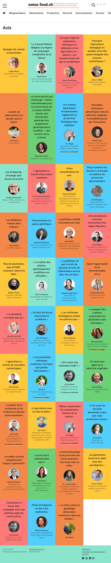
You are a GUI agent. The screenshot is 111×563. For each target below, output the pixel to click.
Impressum (86, 549)
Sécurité (67, 13)
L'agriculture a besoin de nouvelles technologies (14, 365)
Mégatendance (17, 13)
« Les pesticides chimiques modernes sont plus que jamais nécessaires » (42, 364)
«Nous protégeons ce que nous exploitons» (41, 508)
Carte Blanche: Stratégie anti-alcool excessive (14, 175)
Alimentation (36, 13)
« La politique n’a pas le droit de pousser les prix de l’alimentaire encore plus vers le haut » (69, 268)
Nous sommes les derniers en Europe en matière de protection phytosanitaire (97, 174)
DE (98, 4)
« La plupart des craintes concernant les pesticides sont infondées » (97, 316)
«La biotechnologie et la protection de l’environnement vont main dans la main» (69, 459)
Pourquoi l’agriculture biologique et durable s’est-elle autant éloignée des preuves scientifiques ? (97, 51)
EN (104, 4)
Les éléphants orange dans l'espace (14, 223)
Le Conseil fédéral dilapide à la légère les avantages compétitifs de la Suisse (41, 51)
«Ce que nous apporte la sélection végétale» (97, 365)
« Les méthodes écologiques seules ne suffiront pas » (69, 316)
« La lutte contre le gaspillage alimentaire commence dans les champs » (69, 512)
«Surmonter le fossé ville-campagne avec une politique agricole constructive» (14, 509)
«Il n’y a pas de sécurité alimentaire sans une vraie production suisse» (97, 412)
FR (101, 4)
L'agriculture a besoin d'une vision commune (41, 174)
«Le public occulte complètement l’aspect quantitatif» (14, 460)
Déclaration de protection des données (93, 553)
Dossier (100, 13)
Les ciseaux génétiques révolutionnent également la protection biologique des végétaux (69, 115)
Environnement (84, 13)
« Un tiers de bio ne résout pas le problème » (41, 316)
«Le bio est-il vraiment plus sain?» (41, 459)
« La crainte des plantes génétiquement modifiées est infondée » (42, 269)
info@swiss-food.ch (36, 549)
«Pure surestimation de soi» (69, 172)
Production (53, 13)
